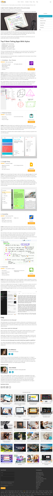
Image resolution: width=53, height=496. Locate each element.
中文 (15, 492)
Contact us (37, 487)
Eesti (1, 494)
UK (7, 492)
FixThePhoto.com (6, 485)
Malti (50, 494)
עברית (16, 494)
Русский (22, 492)
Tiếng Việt (2, 492)
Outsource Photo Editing (40, 474)
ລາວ (29, 494)
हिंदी (24, 492)
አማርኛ (4, 494)
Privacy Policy (10, 483)
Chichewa (46, 494)
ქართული (10, 494)
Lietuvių (35, 494)
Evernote (3, 49)
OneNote (4, 43)
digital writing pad (4, 74)
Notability (4, 47)
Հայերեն (33, 492)
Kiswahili (22, 494)
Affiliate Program (38, 482)
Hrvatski (51, 492)
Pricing (31, 1)
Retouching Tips (38, 476)
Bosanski (41, 492)
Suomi (7, 494)
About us (37, 486)
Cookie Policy (38, 485)
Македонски (39, 494)
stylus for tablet (29, 174)
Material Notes (5, 45)
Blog (37, 1)
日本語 (10, 492)
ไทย (17, 492)
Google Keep (4, 46)
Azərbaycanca (37, 492)
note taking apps (18, 52)
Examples (27, 1)
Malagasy (43, 494)
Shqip (30, 492)
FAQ (40, 29)
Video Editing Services (39, 472)
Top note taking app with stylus (45, 16)
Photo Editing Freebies (39, 477)
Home (19, 1)
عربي (19, 492)
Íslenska (13, 494)
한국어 (13, 492)
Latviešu (32, 494)
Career (37, 488)
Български (45, 492)
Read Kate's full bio (5, 384)
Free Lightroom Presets (39, 481)
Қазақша (19, 494)
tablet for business (23, 238)
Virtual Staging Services (39, 473)
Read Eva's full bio (4, 364)
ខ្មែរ (48, 492)
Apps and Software (18, 9)
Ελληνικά (27, 492)
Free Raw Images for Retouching (41, 478)
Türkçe (5, 492)
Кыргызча (26, 494)
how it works (34, 11)
